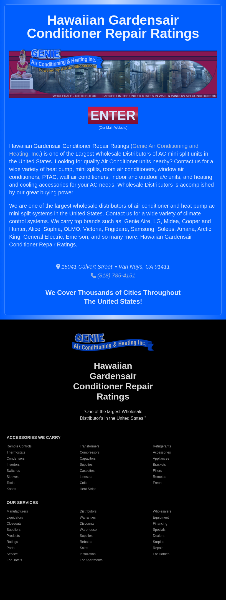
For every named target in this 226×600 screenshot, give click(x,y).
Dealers (158, 536)
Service (12, 554)
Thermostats (16, 452)
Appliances (161, 458)
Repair (157, 548)
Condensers (16, 458)
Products (13, 536)
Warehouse (88, 530)
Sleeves (13, 477)
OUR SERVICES (22, 502)
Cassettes (87, 471)
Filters (157, 471)
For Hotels (14, 560)
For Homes (161, 554)
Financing (160, 524)
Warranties (88, 517)
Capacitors (88, 458)
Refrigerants (162, 446)
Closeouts (14, 524)
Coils (83, 483)
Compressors (90, 452)
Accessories (162, 452)
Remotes (159, 477)
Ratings (12, 542)
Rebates (86, 542)
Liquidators (15, 517)
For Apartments (91, 560)
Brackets (159, 465)
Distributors (88, 511)
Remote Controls (19, 446)
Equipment (161, 517)
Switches (13, 471)
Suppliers (14, 530)
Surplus (158, 542)
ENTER (113, 115)
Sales (84, 548)
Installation (88, 554)
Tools (10, 483)
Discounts (87, 524)
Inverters (13, 465)
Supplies (86, 465)
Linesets (86, 477)
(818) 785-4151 (113, 275)
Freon (157, 483)
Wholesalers (162, 511)
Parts (10, 548)
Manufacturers (17, 511)
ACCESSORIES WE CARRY (33, 437)
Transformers (90, 446)
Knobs (11, 489)
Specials (159, 530)
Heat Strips (88, 489)
